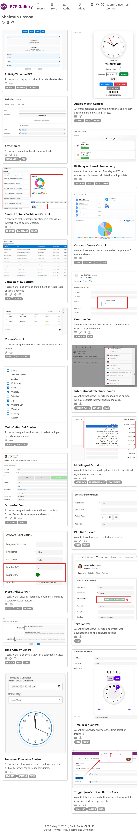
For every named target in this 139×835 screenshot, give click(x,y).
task (19, 663)
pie (97, 262)
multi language (97, 482)
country (97, 408)
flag (106, 408)
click (101, 809)
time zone (10, 776)
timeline (21, 87)
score (9, 608)
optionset (21, 444)
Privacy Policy (60, 829)
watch (97, 121)
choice (22, 522)
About (47, 829)
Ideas (81, 6)
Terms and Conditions (83, 829)
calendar (33, 87)
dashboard (22, 231)
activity (10, 87)
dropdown (80, 482)
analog (79, 121)
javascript (80, 809)
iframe (9, 356)
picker (86, 545)
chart (34, 231)
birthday (79, 183)
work (90, 183)
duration (80, 336)
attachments (12, 159)
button (92, 809)
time (88, 121)
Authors (68, 6)
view (104, 262)
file (23, 159)
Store (54, 6)
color (18, 608)
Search (41, 6)
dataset (9, 444)
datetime (23, 776)
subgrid (17, 299)
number (27, 608)
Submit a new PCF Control (118, 6)
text (77, 641)
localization (114, 482)
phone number (82, 408)
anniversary (102, 183)
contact (10, 231)
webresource (22, 356)
